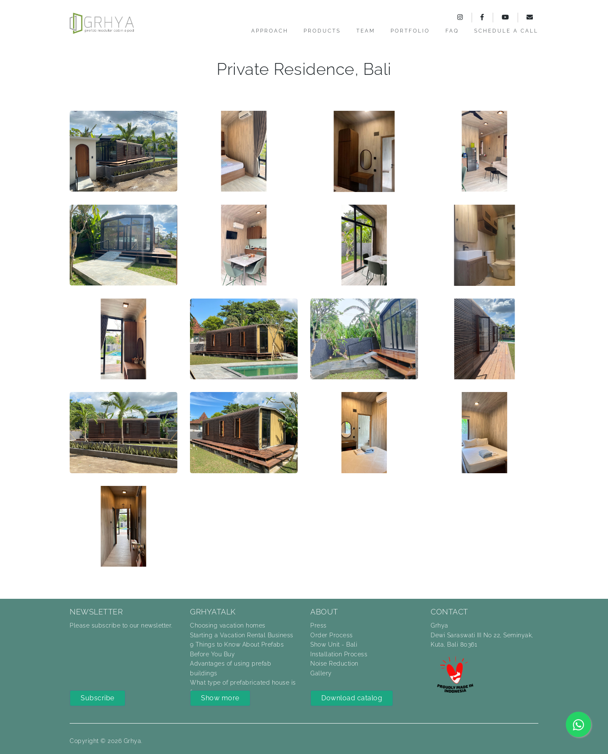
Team (365, 31)
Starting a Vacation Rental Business (241, 635)
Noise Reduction (334, 663)
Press (318, 625)
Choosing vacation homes (228, 625)
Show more (220, 698)
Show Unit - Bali (333, 644)
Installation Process (338, 654)
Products (322, 31)
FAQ (452, 31)
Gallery (321, 673)
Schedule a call (506, 31)
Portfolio (410, 31)
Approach (269, 31)
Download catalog (351, 698)
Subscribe (97, 698)
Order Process (331, 635)
